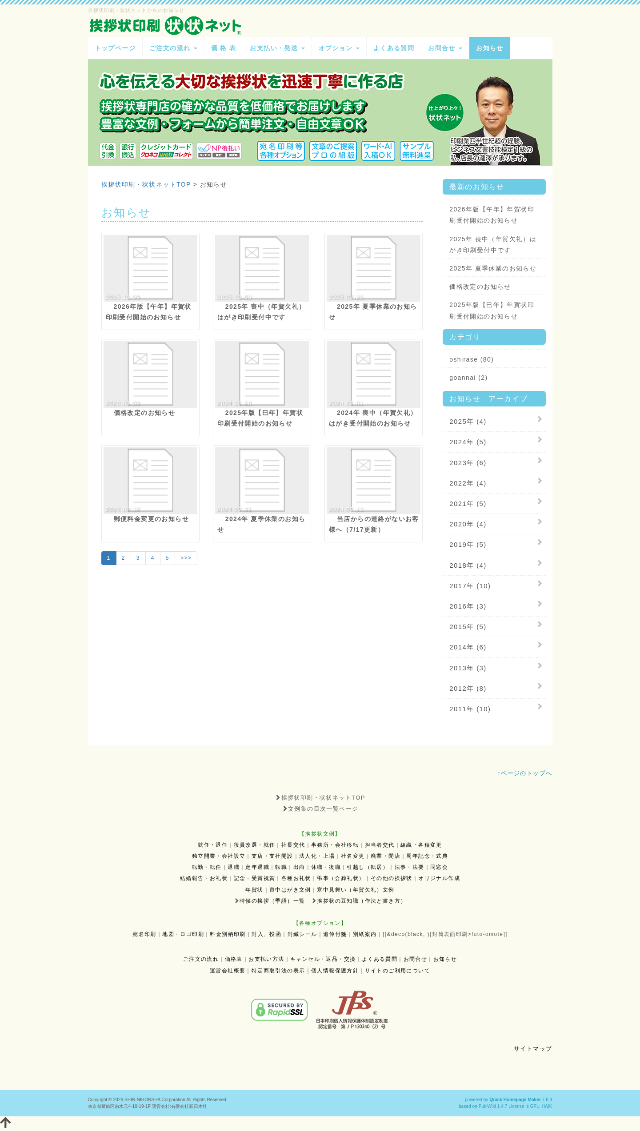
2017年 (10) (470, 585)
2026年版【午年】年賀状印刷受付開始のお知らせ (491, 215)
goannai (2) (468, 377)
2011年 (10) (470, 709)
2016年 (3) (467, 606)
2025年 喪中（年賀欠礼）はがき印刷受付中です (492, 244)
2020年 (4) (467, 524)
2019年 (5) (467, 544)
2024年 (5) (467, 442)
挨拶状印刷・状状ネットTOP (320, 797)
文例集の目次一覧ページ (320, 808)
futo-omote (487, 934)
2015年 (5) (467, 626)
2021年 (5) (467, 503)
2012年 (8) (467, 688)
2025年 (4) (467, 421)
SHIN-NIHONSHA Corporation (154, 1099)
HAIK (547, 1106)
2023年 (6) (467, 462)
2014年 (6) (467, 647)
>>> (186, 558)
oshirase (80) (471, 359)
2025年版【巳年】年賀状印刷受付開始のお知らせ (491, 310)
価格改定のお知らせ (480, 286)
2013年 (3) (467, 668)
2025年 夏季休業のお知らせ (492, 268)
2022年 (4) (467, 483)
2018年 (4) (467, 565)
